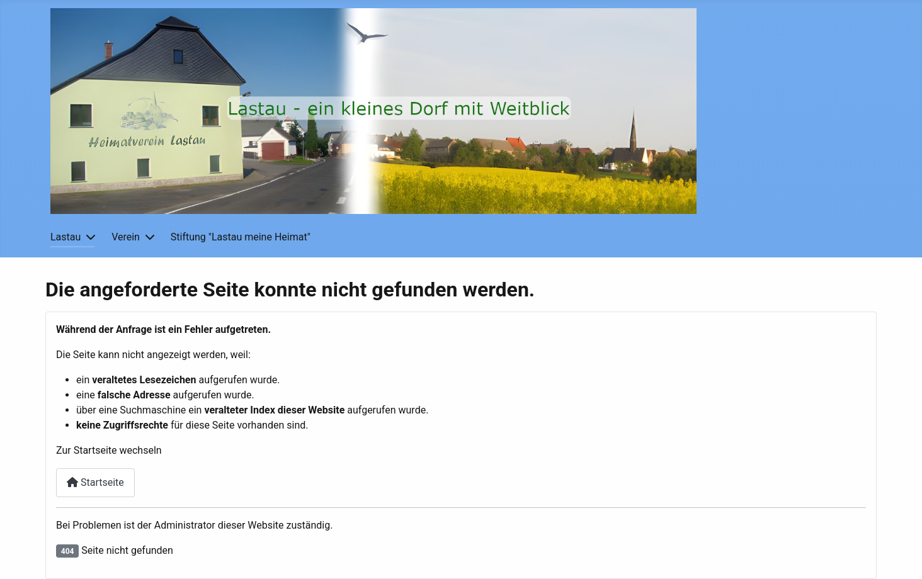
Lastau (65, 237)
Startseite (95, 482)
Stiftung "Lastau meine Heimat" (240, 237)
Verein (125, 237)
